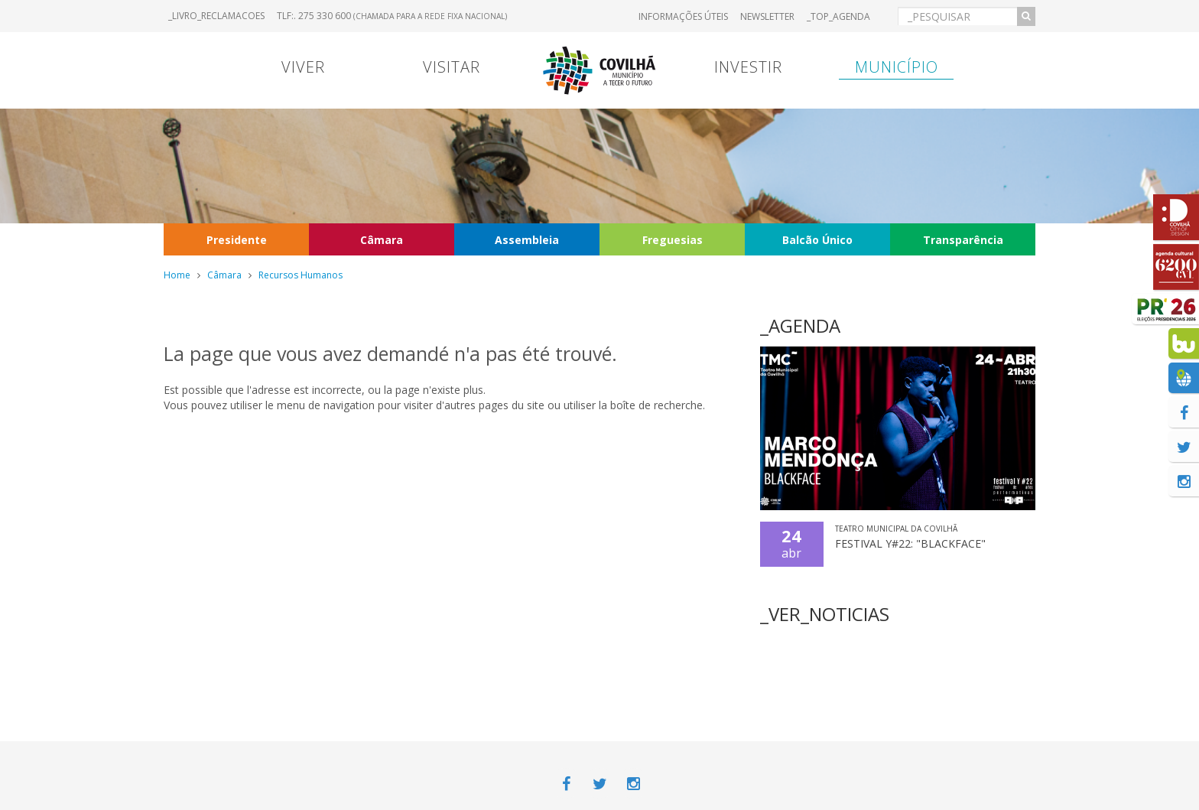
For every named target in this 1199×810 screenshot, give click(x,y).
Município (896, 67)
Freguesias (672, 240)
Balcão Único (817, 240)
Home (177, 274)
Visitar (451, 67)
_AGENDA (800, 325)
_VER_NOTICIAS (824, 613)
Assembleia (527, 240)
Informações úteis (683, 16)
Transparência (963, 240)
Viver (303, 67)
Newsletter (767, 16)
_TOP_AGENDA (838, 16)
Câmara (381, 240)
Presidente (236, 240)
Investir (748, 67)
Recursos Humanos (300, 274)
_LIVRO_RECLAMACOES (216, 15)
